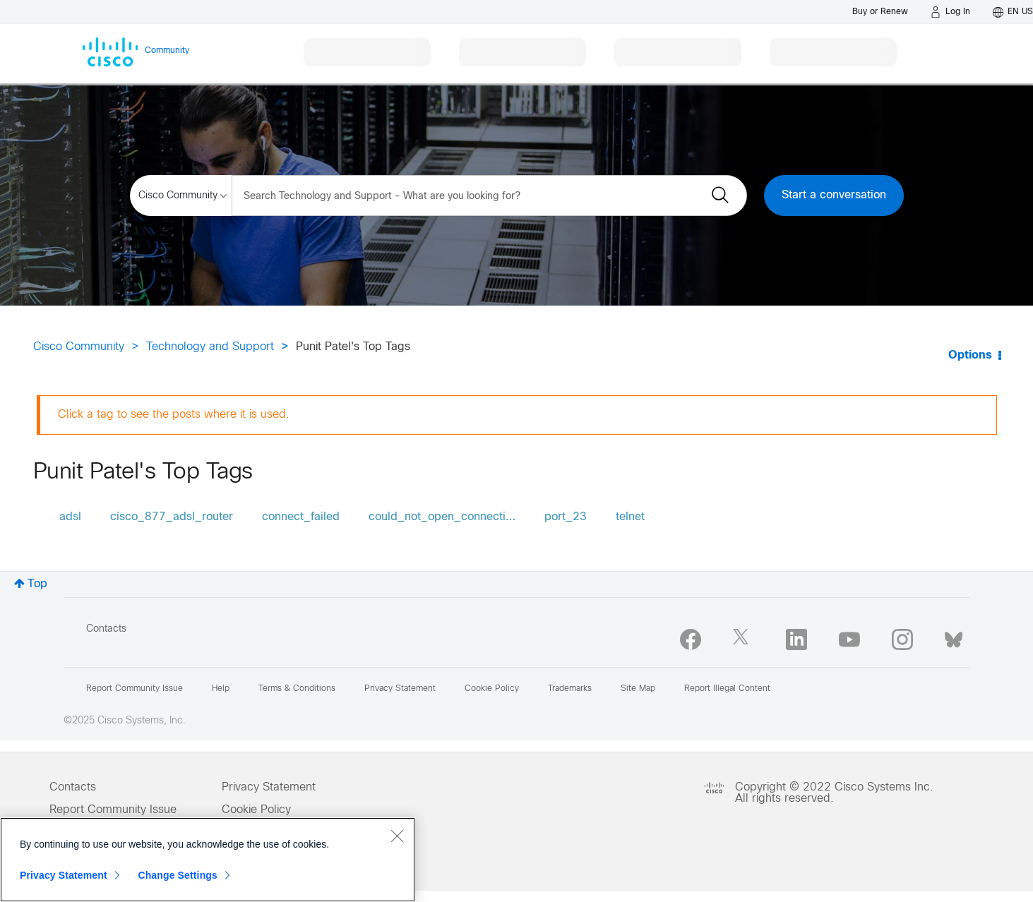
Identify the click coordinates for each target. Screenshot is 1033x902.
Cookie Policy (256, 810)
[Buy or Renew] (880, 12)
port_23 (565, 517)
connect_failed (301, 517)
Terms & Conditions (296, 689)
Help (220, 689)
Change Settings (177, 875)
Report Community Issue (134, 689)
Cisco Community (78, 347)
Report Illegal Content (727, 689)
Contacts (106, 629)
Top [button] (37, 584)
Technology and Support (210, 347)
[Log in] (950, 12)
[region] (207, 859)
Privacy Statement (269, 787)
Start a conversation (834, 195)
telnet (630, 517)
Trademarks (570, 689)
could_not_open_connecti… (442, 517)
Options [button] (970, 355)
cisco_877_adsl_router (171, 517)
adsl (70, 517)
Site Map (638, 689)
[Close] (397, 836)
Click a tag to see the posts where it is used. (173, 414)
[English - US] (1013, 12)
